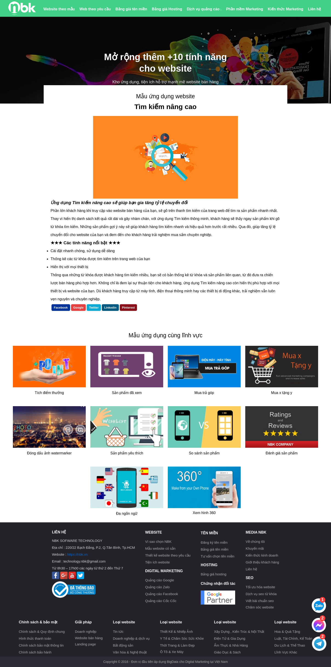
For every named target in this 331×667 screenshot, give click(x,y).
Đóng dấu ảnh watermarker (49, 453)
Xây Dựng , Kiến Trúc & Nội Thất (239, 631)
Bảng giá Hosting (167, 9)
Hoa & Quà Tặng (287, 631)
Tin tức (118, 631)
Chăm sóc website (260, 607)
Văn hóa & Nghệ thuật (130, 652)
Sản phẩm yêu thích (126, 453)
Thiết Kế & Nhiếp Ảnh (176, 631)
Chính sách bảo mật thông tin (41, 645)
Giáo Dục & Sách (227, 652)
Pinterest (128, 307)
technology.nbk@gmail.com (84, 561)
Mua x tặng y (281, 393)
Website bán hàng (89, 638)
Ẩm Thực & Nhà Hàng (231, 645)
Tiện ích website (157, 562)
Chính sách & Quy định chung (42, 631)
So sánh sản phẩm (204, 453)
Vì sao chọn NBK (158, 541)
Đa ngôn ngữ (127, 513)
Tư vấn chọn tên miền (217, 556)
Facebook (61, 307)
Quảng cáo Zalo (157, 587)
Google (78, 307)
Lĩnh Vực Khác (285, 652)
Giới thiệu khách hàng (262, 562)
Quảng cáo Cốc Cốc (160, 601)
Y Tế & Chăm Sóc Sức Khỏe (182, 638)
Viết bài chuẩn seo (260, 601)
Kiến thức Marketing (285, 9)
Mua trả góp (204, 393)
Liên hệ (314, 9)
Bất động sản (123, 645)
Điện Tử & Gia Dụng (229, 638)
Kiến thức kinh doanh (262, 555)
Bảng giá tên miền (131, 9)
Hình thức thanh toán (35, 638)
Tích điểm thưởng (49, 393)
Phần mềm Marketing (244, 9)
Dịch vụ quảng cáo (204, 9)
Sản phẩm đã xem (127, 393)
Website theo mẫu (59, 9)
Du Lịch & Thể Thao (289, 645)
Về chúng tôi (255, 541)
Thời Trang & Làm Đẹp (177, 645)
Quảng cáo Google (159, 580)
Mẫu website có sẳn (160, 548)
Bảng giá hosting (213, 574)
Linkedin (110, 307)
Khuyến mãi (255, 548)
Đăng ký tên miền (214, 542)
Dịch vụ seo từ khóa (261, 594)
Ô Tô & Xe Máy (171, 652)
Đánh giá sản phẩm (282, 453)
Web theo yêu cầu (95, 9)
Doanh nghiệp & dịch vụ (131, 638)
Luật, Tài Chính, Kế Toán (293, 638)
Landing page (85, 644)
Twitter (94, 307)
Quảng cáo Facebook (161, 594)
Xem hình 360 (204, 513)
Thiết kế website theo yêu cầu (167, 555)
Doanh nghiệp (85, 631)
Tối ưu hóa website (260, 587)
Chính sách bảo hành (35, 652)
